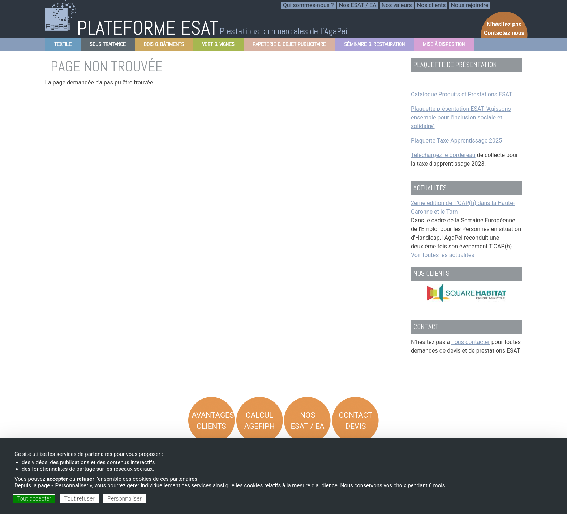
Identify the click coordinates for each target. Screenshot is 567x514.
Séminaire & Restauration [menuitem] (372, 45)
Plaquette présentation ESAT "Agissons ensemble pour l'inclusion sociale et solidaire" (461, 117)
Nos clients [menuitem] (431, 5)
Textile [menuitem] (60, 45)
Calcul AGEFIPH (259, 421)
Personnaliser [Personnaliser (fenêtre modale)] (124, 498)
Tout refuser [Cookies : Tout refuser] (79, 498)
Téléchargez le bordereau (443, 155)
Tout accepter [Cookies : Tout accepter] (34, 498)
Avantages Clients (213, 421)
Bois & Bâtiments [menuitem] (162, 45)
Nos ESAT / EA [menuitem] (358, 5)
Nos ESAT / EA (307, 421)
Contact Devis (355, 421)
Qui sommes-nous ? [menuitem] (308, 5)
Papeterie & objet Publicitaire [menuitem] (287, 45)
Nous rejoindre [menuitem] (469, 5)
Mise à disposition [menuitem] (441, 45)
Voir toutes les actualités (442, 255)
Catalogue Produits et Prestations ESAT (462, 94)
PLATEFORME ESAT (147, 28)
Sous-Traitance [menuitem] (105, 45)
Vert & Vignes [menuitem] (216, 45)
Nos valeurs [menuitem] (397, 5)
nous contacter (470, 342)
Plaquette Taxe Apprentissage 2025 (456, 140)
